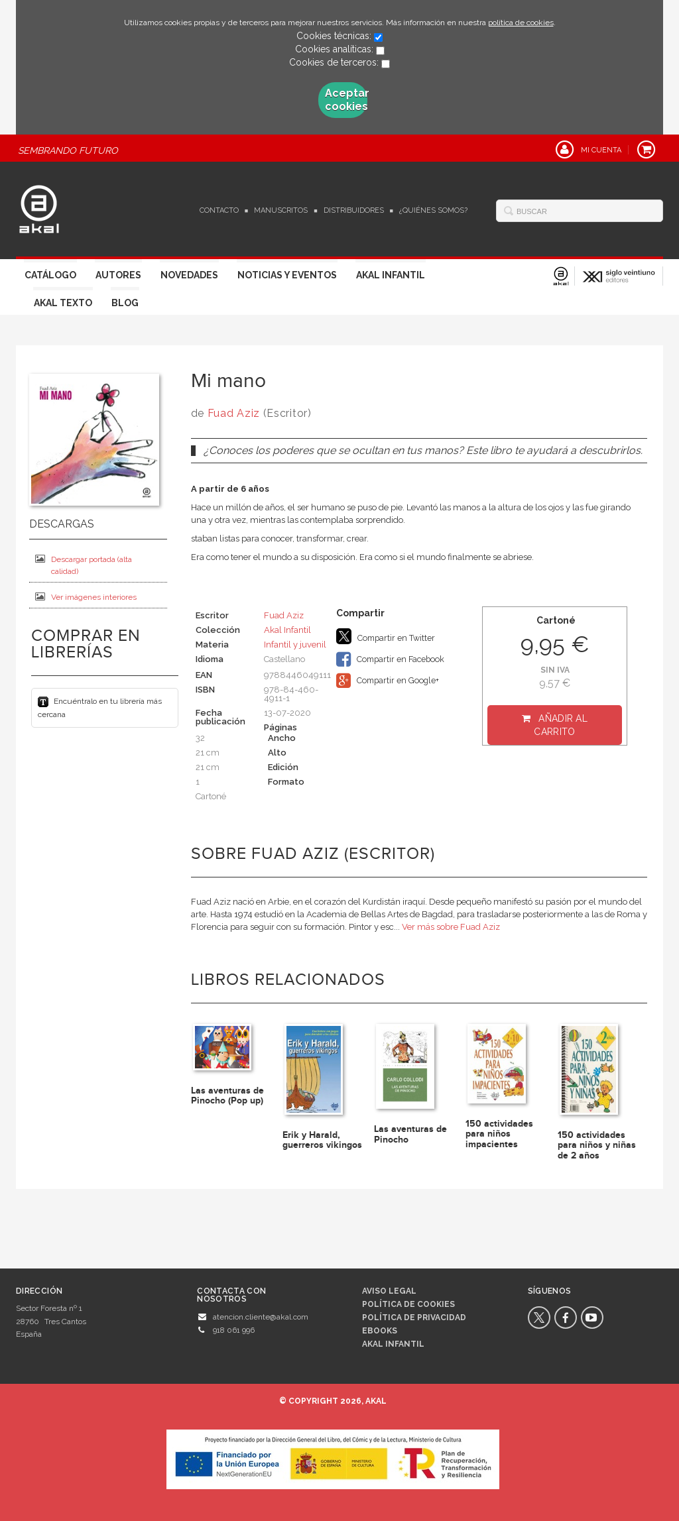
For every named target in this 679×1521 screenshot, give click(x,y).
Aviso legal (389, 1291)
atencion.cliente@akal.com (260, 1317)
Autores (118, 275)
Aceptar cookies (346, 100)
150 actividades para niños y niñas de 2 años (597, 1145)
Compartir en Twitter (385, 636)
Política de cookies (408, 1304)
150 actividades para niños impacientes (499, 1134)
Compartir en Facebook (390, 659)
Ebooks (379, 1330)
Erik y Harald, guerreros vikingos (322, 1140)
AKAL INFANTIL (393, 1344)
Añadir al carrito (560, 725)
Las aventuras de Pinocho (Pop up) (227, 1095)
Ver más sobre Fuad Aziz (451, 927)
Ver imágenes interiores (86, 597)
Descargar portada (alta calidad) (83, 565)
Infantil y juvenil (295, 644)
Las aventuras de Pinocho (410, 1134)
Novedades (189, 275)
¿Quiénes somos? (433, 210)
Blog (125, 303)
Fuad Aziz (234, 413)
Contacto (219, 210)
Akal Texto (63, 303)
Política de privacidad (414, 1317)
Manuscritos (281, 210)
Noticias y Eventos (287, 275)
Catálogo (50, 275)
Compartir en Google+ (387, 680)
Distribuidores (354, 210)
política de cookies (521, 22)
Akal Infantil (390, 275)
